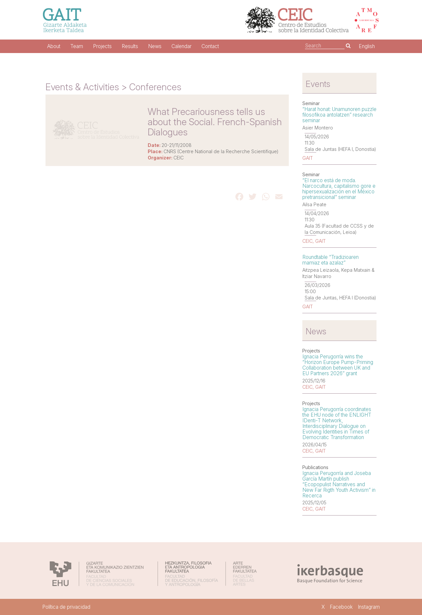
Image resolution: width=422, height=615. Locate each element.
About (53, 46)
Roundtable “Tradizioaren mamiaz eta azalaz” (330, 260)
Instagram (369, 607)
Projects (102, 46)
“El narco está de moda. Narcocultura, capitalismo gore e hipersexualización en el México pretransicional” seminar (339, 188)
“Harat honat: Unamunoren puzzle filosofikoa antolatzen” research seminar (339, 115)
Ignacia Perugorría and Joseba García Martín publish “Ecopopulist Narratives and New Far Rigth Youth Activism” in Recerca (339, 484)
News (155, 46)
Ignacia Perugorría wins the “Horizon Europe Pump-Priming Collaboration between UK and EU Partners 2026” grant (337, 365)
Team (76, 46)
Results (130, 46)
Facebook (341, 607)
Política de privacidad (66, 607)
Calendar (181, 46)
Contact (210, 46)
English (367, 46)
